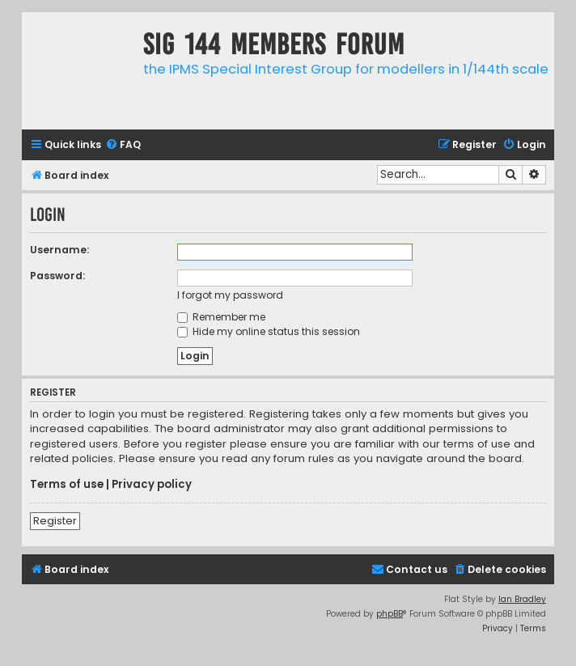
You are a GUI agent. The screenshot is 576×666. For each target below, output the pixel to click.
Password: (57, 275)
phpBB (389, 614)
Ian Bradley (522, 599)
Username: (59, 250)
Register (55, 520)
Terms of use (67, 484)
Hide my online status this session (268, 331)
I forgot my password (230, 295)
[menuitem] (123, 145)
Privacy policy (152, 484)
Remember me (221, 317)
